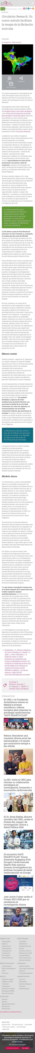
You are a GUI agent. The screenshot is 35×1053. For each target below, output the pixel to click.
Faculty (21, 948)
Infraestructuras (24, 988)
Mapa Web (6, 1029)
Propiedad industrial (25, 973)
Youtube (24, 8)
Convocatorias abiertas (26, 968)
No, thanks (25, 1048)
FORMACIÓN (21, 963)
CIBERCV (24, 686)
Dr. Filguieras (13, 686)
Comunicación (7, 966)
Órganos (4, 944)
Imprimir (9, 81)
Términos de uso (17, 1024)
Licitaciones (6, 953)
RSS (33, 8)
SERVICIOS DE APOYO (7, 963)
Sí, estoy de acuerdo (12, 1048)
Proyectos (5, 973)
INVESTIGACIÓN (22, 939)
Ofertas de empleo (7, 979)
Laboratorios (23, 944)
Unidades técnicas (25, 946)
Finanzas (22, 986)
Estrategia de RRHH (8, 991)
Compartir (21, 81)
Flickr (31, 8)
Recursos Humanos (25, 984)
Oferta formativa (24, 966)
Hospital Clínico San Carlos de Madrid (18, 111)
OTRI (3, 971)
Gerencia (22, 979)
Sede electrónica (7, 958)
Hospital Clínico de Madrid (19, 689)
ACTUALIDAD (4, 996)
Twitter (26, 8)
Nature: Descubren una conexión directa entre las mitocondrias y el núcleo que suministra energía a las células (17, 741)
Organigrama (6, 941)
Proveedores (6, 955)
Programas (22, 941)
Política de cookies (9, 1027)
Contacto (20, 9)
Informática (23, 981)
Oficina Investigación (9, 968)
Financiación (6, 946)
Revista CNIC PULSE (8, 1004)
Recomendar (11, 87)
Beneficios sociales (8, 988)
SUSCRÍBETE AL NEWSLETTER (10, 1012)
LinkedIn (28, 8)
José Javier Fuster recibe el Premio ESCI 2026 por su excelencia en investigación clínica (18, 900)
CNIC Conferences (25, 958)
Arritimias (13, 682)
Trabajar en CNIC (7, 981)
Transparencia (9, 9)
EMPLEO (3, 976)
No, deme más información (17, 1044)
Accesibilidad (21, 1027)
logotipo (10, 2)
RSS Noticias (6, 1009)
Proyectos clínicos (25, 951)
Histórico (22, 971)
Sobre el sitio (6, 1024)
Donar (3, 9)
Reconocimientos (8, 993)
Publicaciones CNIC (25, 953)
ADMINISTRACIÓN (23, 976)
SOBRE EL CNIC (5, 939)
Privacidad (28, 1024)
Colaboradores (6, 948)
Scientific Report (24, 955)
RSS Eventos (6, 1006)
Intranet (15, 9)
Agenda (4, 1002)
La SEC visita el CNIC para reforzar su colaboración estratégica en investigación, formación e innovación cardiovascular (18, 785)
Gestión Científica (25, 960)
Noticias (4, 999)
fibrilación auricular (16, 684)
